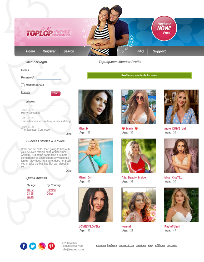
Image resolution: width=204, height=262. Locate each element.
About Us (101, 245)
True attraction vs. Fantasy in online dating (46, 121)
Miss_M (83, 128)
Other (69, 133)
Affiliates (160, 245)
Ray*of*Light (172, 226)
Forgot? (25, 92)
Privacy (112, 245)
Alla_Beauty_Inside (134, 177)
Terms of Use (126, 245)
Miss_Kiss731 (173, 177)
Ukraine (51, 190)
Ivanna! (126, 226)
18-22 (30, 190)
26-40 (30, 197)
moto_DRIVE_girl (175, 128)
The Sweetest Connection (36, 129)
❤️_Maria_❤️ (130, 128)
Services (141, 245)
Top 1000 (172, 245)
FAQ (150, 245)
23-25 (30, 193)
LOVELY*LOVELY (89, 226)
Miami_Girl (85, 177)
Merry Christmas (30, 112)
